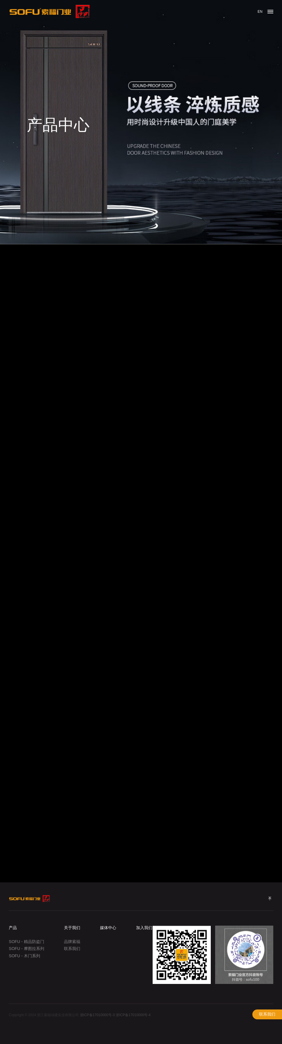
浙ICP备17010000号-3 (97, 1015)
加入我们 (144, 928)
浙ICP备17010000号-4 (133, 1015)
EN (260, 11)
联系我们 (267, 1014)
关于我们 (72, 928)
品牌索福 (72, 942)
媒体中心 (108, 928)
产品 (13, 928)
